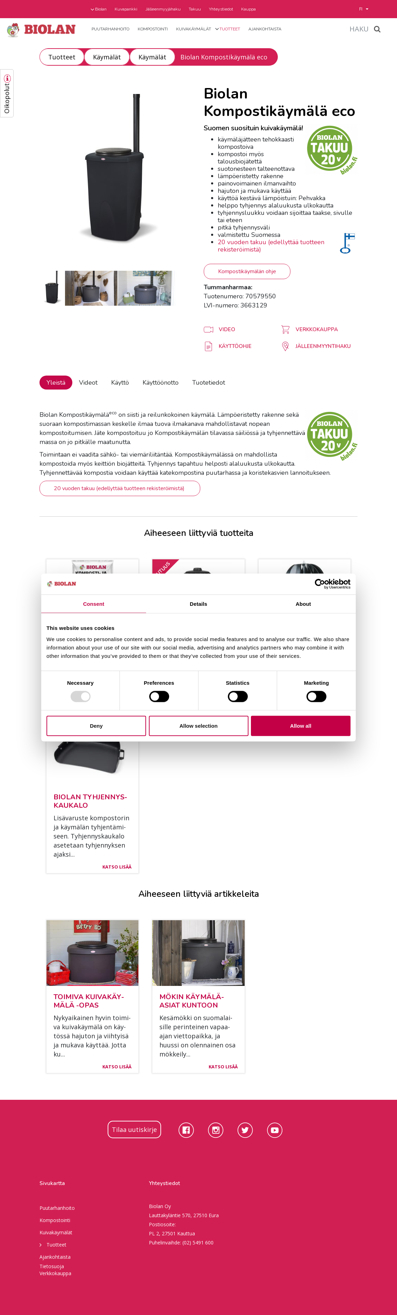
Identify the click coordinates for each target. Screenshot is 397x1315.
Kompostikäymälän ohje (247, 271)
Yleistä (55, 382)
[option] (116, 172)
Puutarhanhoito (110, 29)
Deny (96, 725)
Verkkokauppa (55, 1273)
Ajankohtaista (264, 29)
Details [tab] (198, 604)
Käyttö (120, 382)
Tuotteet (229, 29)
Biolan (101, 9)
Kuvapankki (126, 9)
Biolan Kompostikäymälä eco (223, 57)
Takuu (195, 9)
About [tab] (303, 604)
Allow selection (198, 725)
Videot (88, 382)
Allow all (300, 725)
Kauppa (248, 9)
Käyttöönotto (161, 382)
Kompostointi (153, 29)
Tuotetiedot (208, 382)
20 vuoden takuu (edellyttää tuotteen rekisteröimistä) (271, 246)
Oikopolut (6, 98)
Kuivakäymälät (193, 29)
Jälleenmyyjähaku (163, 9)
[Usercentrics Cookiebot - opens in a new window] (320, 584)
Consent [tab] (93, 604)
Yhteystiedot (221, 9)
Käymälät (107, 57)
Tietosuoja (51, 1266)
